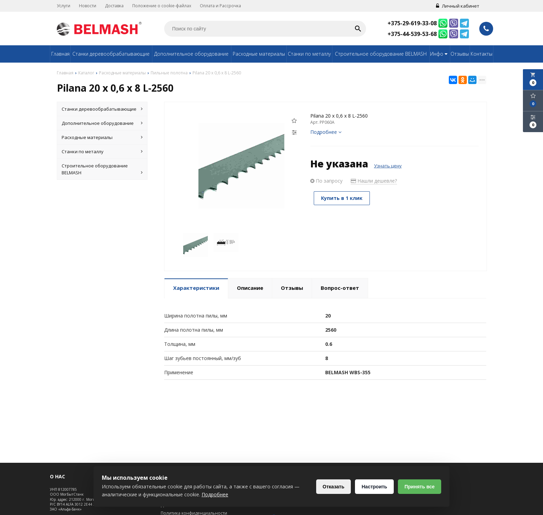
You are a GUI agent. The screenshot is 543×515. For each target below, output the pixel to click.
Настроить (374, 486)
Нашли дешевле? (374, 180)
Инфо (439, 53)
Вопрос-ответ (340, 287)
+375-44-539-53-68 (412, 34)
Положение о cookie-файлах (161, 6)
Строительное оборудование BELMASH (381, 53)
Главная (60, 53)
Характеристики (196, 287)
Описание (250, 287)
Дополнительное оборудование (191, 53)
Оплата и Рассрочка (220, 6)
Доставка (114, 6)
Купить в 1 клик (342, 198)
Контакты (481, 53)
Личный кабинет (457, 6)
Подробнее (325, 132)
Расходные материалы (259, 53)
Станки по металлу (309, 53)
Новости (87, 6)
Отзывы (460, 53)
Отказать (334, 486)
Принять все (419, 486)
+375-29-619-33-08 (412, 23)
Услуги (63, 6)
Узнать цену (388, 166)
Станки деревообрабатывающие (111, 53)
